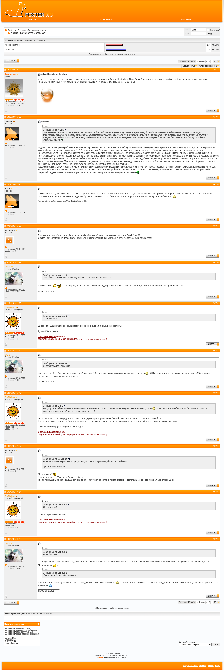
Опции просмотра (208, 66)
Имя (186, 30)
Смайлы (8, 640)
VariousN (10, 230)
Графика (22, 30)
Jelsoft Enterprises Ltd (121, 655)
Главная (202, 666)
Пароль (188, 34)
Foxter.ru (12, 30)
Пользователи (106, 19)
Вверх (217, 666)
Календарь (186, 19)
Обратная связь (190, 666)
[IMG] (7, 642)
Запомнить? (213, 30)
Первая (201, 61)
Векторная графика (37, 30)
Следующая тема (120, 608)
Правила (32, 19)
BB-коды (8, 638)
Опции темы (189, 66)
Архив (211, 666)
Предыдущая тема (104, 608)
